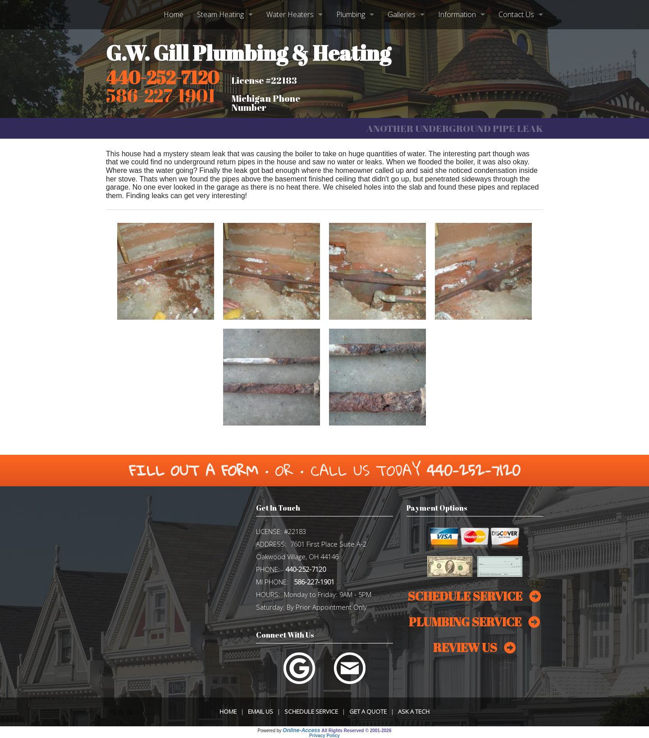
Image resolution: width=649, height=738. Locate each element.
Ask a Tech (414, 711)
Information (457, 14)
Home (173, 14)
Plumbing (350, 14)
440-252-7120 (162, 77)
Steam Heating (220, 14)
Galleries (402, 14)
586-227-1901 (314, 581)
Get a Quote (368, 711)
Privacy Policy (324, 735)
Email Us (260, 711)
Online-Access (301, 730)
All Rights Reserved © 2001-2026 (356, 730)
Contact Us (516, 14)
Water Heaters (290, 14)
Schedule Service (311, 711)
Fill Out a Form (193, 470)
